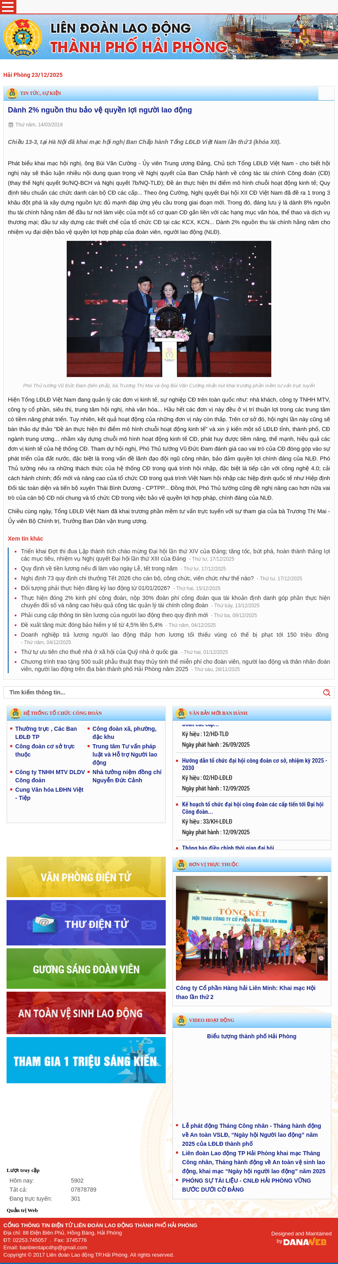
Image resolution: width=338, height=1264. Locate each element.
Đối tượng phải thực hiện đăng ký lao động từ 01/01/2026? (121, 588)
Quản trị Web (22, 1210)
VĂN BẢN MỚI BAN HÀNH (218, 713)
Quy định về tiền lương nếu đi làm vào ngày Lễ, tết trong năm (123, 568)
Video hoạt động (211, 1020)
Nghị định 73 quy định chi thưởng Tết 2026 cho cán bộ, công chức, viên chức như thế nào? (161, 578)
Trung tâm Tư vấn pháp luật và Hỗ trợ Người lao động (124, 754)
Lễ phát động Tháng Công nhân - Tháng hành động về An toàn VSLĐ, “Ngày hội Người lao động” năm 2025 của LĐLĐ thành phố (251, 1135)
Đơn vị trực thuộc (214, 864)
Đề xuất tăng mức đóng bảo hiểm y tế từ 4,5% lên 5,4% (118, 625)
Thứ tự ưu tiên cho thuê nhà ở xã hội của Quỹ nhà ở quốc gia (124, 652)
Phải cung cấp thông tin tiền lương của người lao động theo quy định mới (139, 615)
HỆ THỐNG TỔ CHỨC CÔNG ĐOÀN (62, 713)
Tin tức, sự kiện (40, 93)
